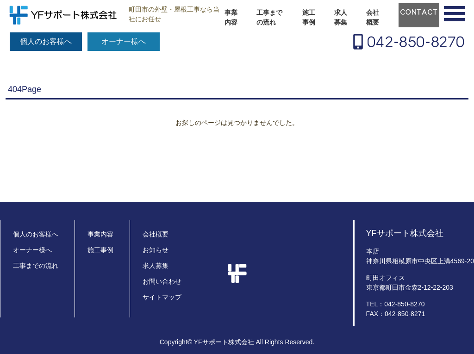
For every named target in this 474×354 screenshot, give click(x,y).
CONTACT (419, 12)
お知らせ (155, 250)
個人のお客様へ (46, 41)
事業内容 (231, 17)
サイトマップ (162, 297)
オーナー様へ (123, 41)
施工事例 (308, 17)
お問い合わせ (162, 281)
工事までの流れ (269, 17)
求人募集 (340, 17)
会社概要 (372, 17)
